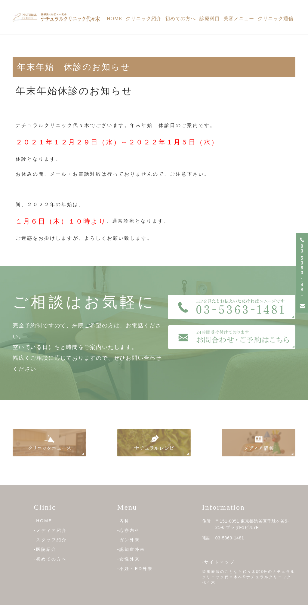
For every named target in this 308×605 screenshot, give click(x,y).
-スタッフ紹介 (50, 539)
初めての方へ (180, 18)
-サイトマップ (218, 562)
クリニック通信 (276, 18)
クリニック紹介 (144, 18)
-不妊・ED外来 (135, 568)
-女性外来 (128, 559)
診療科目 (209, 18)
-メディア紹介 (50, 530)
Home (114, 18)
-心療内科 (128, 530)
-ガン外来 (128, 539)
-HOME (43, 520)
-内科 (123, 520)
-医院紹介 (45, 549)
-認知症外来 (131, 549)
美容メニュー (238, 18)
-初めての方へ (50, 559)
